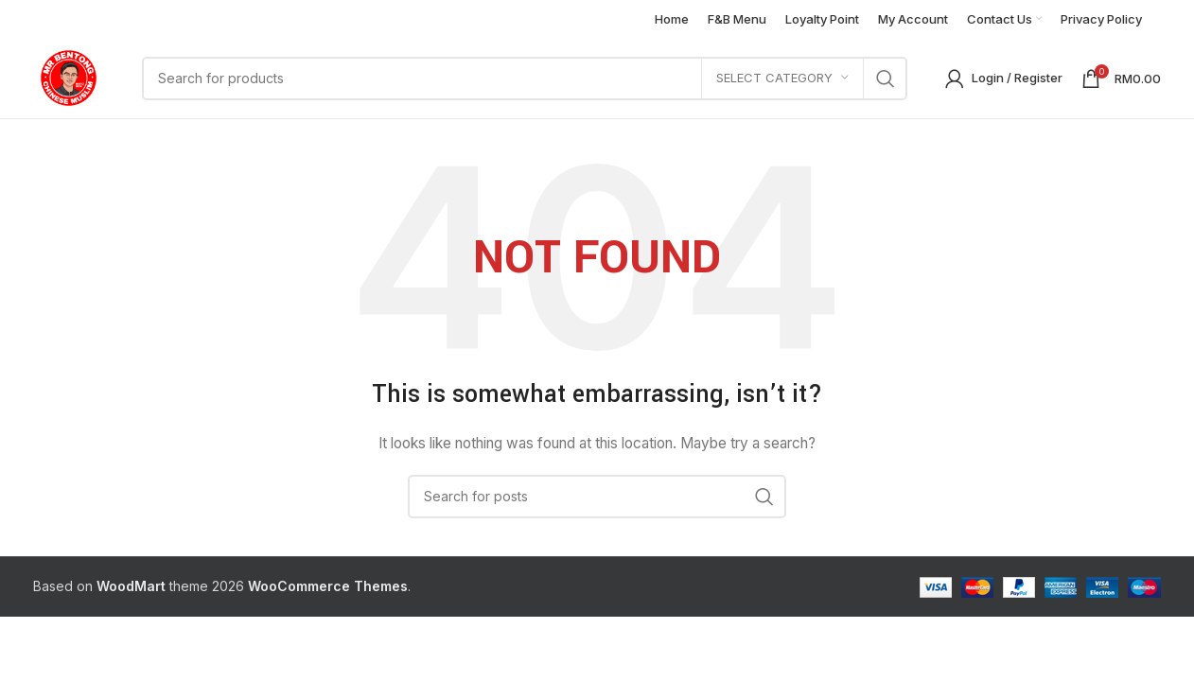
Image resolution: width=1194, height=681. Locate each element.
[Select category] (782, 78)
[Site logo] (68, 76)
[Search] (524, 78)
